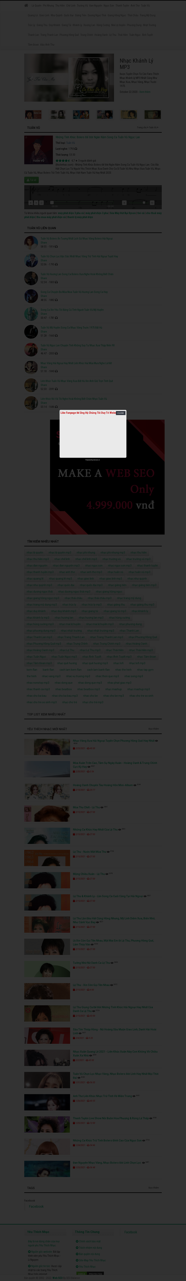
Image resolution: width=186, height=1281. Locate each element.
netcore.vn (96, 460)
